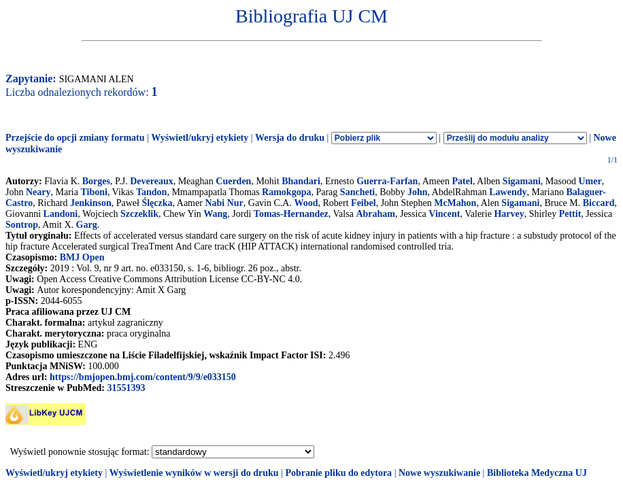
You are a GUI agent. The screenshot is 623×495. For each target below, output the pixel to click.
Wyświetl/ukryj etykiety (199, 138)
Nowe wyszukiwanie (439, 473)
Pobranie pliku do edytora (338, 473)
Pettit (570, 214)
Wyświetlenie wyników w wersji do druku (194, 473)
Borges (96, 181)
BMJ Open (82, 257)
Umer (589, 181)
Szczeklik (139, 214)
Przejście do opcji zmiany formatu (75, 138)
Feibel (363, 203)
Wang (215, 214)
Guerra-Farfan (387, 181)
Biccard (599, 203)
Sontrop (21, 225)
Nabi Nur (224, 203)
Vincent (444, 214)
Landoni (61, 214)
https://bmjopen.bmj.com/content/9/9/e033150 (143, 377)
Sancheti (357, 192)
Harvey (509, 214)
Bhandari (301, 181)
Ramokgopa (286, 192)
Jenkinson (91, 203)
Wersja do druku (289, 138)
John (417, 192)
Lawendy (507, 192)
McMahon (455, 203)
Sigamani (522, 181)
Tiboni (93, 192)
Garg (86, 225)
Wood (306, 203)
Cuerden (233, 181)
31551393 (126, 388)
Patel (462, 181)
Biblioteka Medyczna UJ (537, 473)
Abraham (375, 214)
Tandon (151, 192)
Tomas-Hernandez (291, 214)
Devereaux (151, 181)
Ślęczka (156, 203)
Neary (38, 192)
